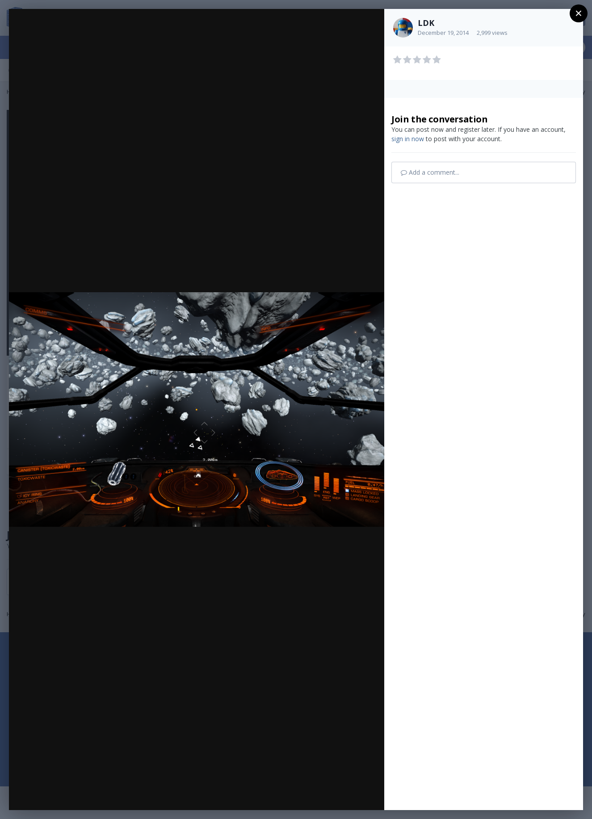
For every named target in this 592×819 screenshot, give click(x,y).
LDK (426, 22)
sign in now (407, 138)
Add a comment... (430, 172)
